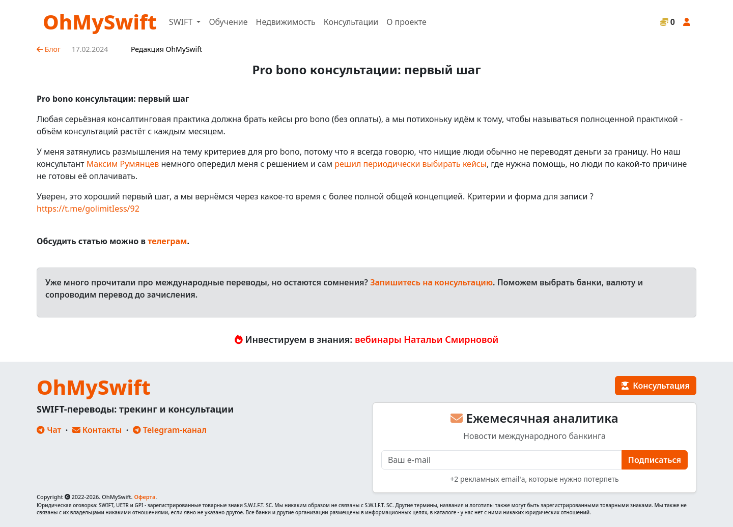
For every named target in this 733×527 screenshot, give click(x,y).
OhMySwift (100, 22)
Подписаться (654, 459)
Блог (49, 49)
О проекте (406, 21)
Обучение (228, 21)
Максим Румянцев (123, 163)
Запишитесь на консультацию (431, 282)
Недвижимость (286, 21)
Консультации (351, 21)
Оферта (144, 497)
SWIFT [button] (181, 21)
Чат (49, 429)
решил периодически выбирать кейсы (410, 163)
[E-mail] (501, 460)
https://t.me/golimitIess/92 (88, 208)
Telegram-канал (170, 429)
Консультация (656, 385)
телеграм (167, 241)
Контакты (97, 429)
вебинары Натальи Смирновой (426, 339)
